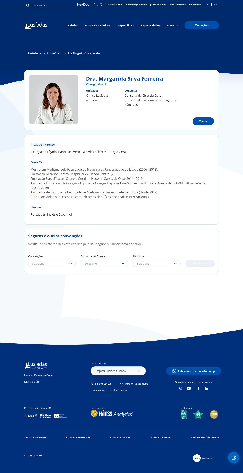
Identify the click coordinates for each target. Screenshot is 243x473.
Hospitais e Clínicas (97, 25)
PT (208, 4)
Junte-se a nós (158, 4)
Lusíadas (72, 25)
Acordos (172, 25)
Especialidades (150, 25)
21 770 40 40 (103, 384)
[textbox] (52, 263)
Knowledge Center (136, 4)
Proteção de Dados (161, 437)
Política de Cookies (120, 437)
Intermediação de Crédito (205, 437)
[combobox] (52, 263)
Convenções (35, 256)
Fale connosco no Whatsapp (196, 371)
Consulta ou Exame (93, 256)
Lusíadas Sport (114, 4)
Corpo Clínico (125, 25)
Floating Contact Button (232, 459)
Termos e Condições (35, 437)
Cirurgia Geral (96, 84)
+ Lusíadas (195, 4)
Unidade (138, 256)
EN (215, 4)
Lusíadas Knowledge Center (39, 375)
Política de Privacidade (78, 437)
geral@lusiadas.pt (136, 383)
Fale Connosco (178, 4)
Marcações (202, 25)
